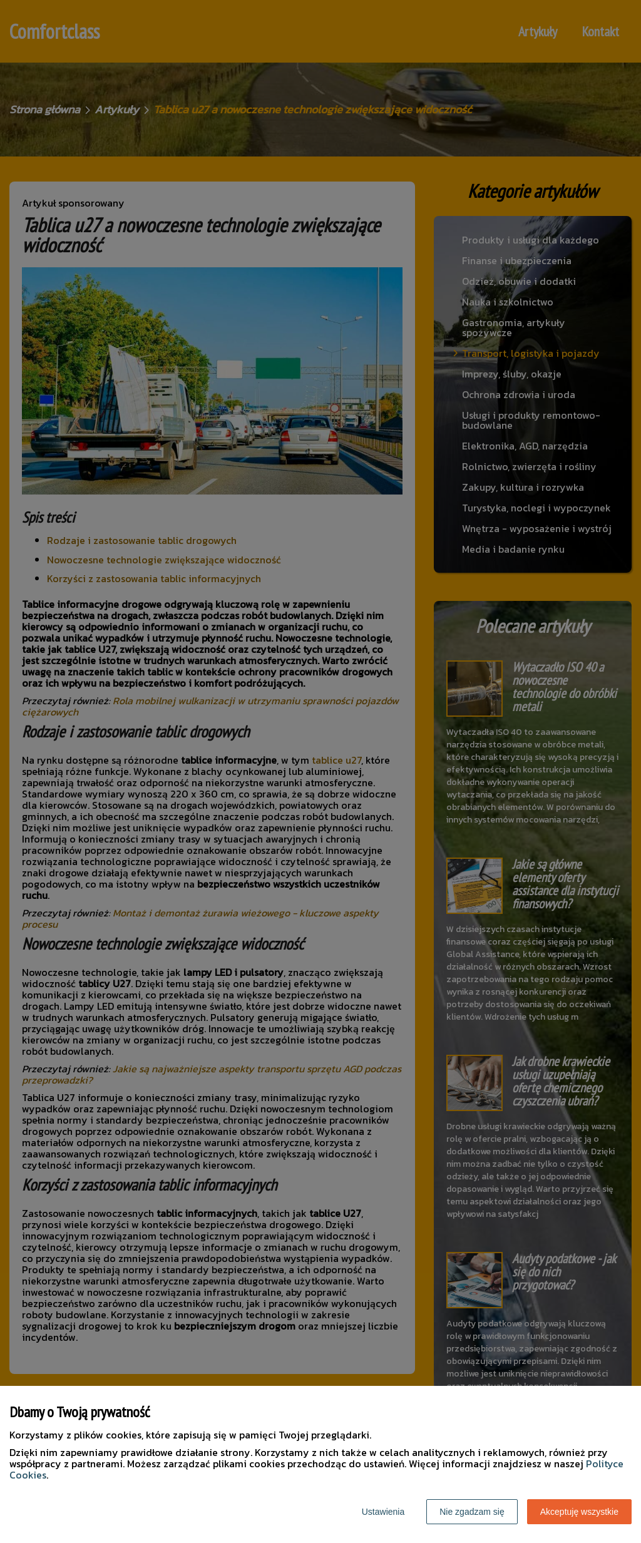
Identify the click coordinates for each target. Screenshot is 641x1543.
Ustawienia (383, 1512)
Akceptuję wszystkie (579, 1512)
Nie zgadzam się (472, 1512)
